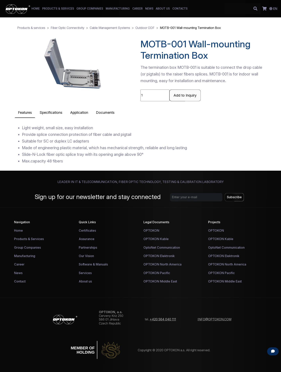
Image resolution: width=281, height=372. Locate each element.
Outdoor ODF (145, 28)
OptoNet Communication (161, 247)
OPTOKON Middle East (160, 281)
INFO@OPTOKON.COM (214, 319)
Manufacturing (24, 256)
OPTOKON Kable (156, 239)
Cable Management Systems (110, 28)
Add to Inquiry (185, 95)
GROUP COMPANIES (89, 8)
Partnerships (88, 247)
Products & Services (29, 239)
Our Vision (86, 256)
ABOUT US (163, 8)
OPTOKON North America (162, 264)
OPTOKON (151, 230)
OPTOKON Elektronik (159, 256)
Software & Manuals (93, 264)
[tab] (25, 112)
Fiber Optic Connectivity (67, 28)
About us (85, 281)
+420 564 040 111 (163, 319)
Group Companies (27, 247)
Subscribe (234, 197)
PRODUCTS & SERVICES (58, 8)
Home (18, 230)
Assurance (86, 239)
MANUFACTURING (118, 8)
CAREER (137, 8)
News (18, 273)
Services (85, 273)
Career (19, 264)
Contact (20, 281)
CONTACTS (180, 8)
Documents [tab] (105, 112)
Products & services (31, 28)
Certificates (87, 230)
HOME (35, 8)
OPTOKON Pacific (156, 273)
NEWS (149, 8)
